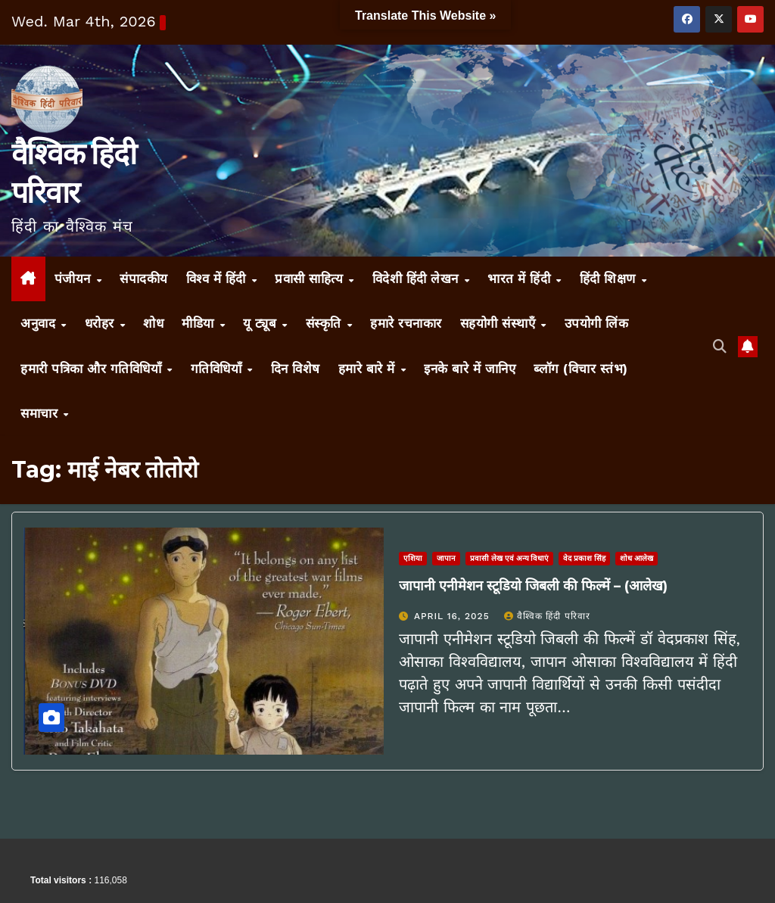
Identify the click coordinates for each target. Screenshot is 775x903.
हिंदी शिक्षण (610, 278)
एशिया (412, 558)
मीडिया (200, 323)
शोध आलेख (636, 558)
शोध (153, 323)
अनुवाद (40, 323)
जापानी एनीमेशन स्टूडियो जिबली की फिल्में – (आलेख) (533, 586)
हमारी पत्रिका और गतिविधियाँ (93, 368)
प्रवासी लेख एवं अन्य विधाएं (509, 558)
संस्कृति (326, 323)
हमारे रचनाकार (406, 323)
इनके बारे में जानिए (469, 368)
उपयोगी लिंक (597, 323)
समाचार (41, 413)
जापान (446, 558)
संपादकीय (144, 278)
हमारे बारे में (369, 368)
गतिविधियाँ (218, 368)
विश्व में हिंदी (218, 278)
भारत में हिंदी (521, 278)
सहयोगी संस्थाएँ (500, 323)
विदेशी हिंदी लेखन (417, 278)
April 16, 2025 (453, 616)
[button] (720, 346)
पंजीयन (74, 278)
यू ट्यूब (262, 323)
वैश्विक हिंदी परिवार (547, 616)
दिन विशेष (295, 368)
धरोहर (102, 323)
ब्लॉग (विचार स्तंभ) (581, 368)
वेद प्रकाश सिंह (584, 558)
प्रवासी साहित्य (311, 278)
